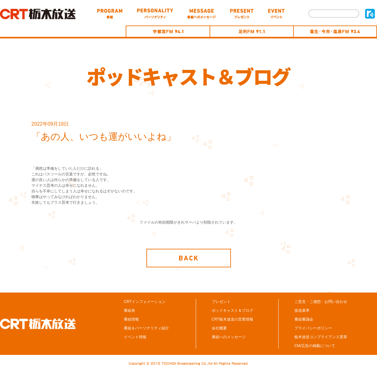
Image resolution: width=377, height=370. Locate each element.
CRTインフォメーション (144, 301)
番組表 (129, 310)
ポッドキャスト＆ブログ (232, 310)
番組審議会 (303, 319)
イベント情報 (135, 337)
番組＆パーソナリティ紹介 (146, 328)
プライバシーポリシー (313, 328)
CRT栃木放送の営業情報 (232, 319)
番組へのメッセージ (229, 337)
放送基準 (301, 310)
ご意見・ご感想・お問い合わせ (320, 301)
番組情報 (131, 319)
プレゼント (221, 301)
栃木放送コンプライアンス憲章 (320, 337)
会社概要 (219, 328)
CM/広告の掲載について (314, 346)
